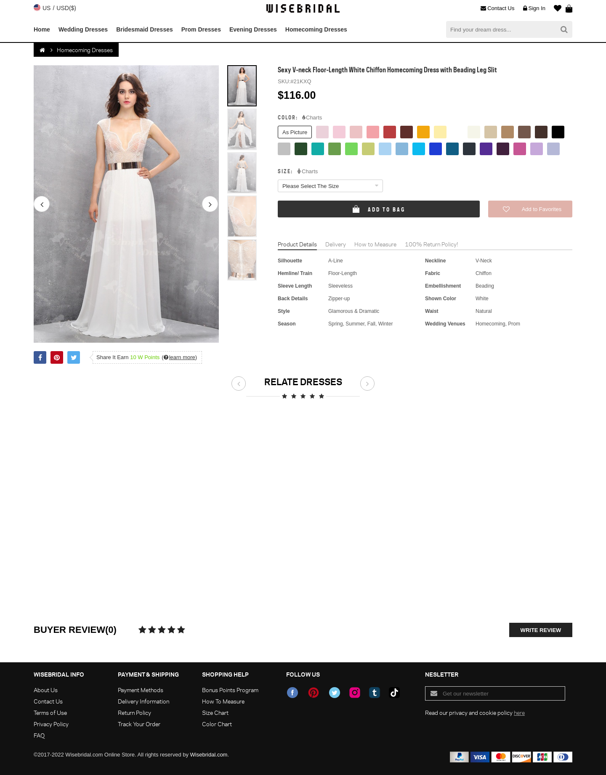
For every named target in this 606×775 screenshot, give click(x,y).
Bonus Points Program (230, 689)
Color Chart (217, 723)
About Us (46, 689)
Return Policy (134, 712)
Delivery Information (143, 701)
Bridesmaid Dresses (144, 29)
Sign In (534, 8)
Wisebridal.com (209, 754)
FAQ (39, 735)
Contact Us (497, 8)
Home (42, 29)
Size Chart (215, 712)
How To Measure (223, 701)
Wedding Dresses (83, 29)
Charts (312, 118)
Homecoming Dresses (316, 29)
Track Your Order (139, 723)
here (519, 712)
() (179, 357)
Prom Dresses (201, 29)
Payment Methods (140, 689)
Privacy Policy (51, 723)
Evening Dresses (253, 29)
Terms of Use (50, 712)
